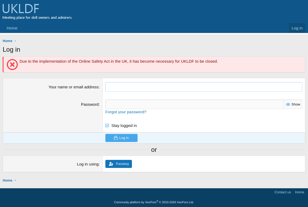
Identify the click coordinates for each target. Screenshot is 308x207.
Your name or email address (74, 87)
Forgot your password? (125, 112)
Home (12, 28)
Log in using (88, 164)
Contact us (282, 192)
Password (90, 104)
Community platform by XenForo (154, 202)
